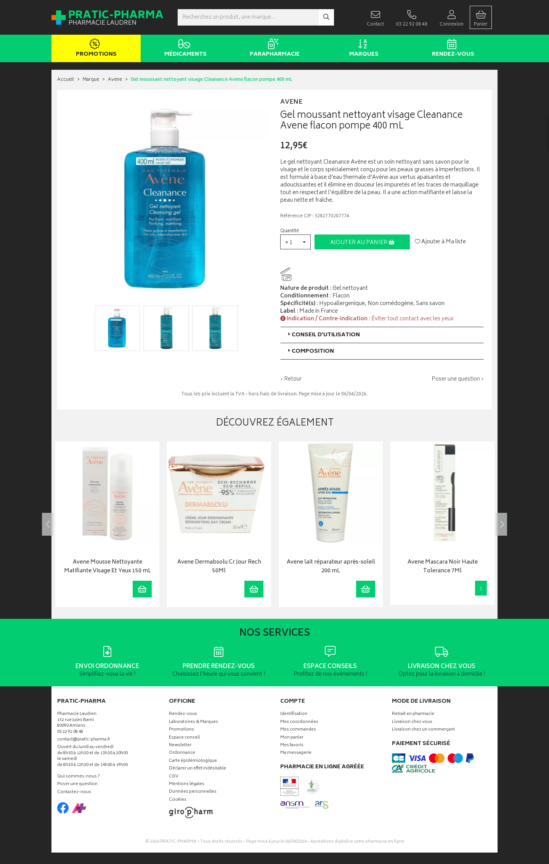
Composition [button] (310, 351)
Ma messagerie (295, 753)
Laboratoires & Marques (193, 722)
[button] (295, 241)
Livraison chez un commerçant (423, 730)
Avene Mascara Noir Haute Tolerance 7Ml (443, 566)
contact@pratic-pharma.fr (83, 740)
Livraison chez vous (412, 722)
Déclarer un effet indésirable (197, 769)
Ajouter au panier (362, 242)
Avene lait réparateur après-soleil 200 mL (331, 566)
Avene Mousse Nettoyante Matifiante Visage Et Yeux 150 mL (107, 566)
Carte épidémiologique (193, 761)
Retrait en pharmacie (413, 714)
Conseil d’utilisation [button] (323, 335)
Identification (293, 714)
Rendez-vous (451, 49)
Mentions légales (186, 784)
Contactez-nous (74, 792)
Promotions (94, 49)
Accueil (65, 80)
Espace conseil (184, 738)
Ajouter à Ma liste (440, 242)
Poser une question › (458, 379)
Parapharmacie (273, 49)
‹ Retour (291, 379)
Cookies (177, 800)
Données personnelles (193, 792)
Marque (91, 80)
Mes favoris (291, 745)
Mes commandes (298, 730)
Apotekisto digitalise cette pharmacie (357, 841)
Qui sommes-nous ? (78, 777)
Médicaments (184, 49)
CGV (173, 777)
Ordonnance (182, 753)
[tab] (382, 335)
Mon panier (291, 738)
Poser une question (77, 784)
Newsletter (180, 745)
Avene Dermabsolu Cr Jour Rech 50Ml (219, 566)
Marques (362, 49)
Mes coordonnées (299, 722)
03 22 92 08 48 (70, 732)
